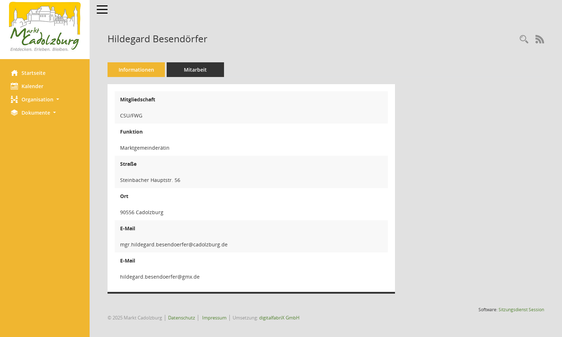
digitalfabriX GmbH (279, 317)
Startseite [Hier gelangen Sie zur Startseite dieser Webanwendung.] (28, 72)
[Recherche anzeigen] (524, 39)
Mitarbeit (195, 69)
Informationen (136, 69)
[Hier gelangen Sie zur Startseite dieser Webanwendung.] (45, 27)
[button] (45, 99)
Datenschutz (181, 317)
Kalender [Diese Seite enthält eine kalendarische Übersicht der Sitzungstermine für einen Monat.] (27, 86)
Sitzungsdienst (521, 310)
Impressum (214, 317)
